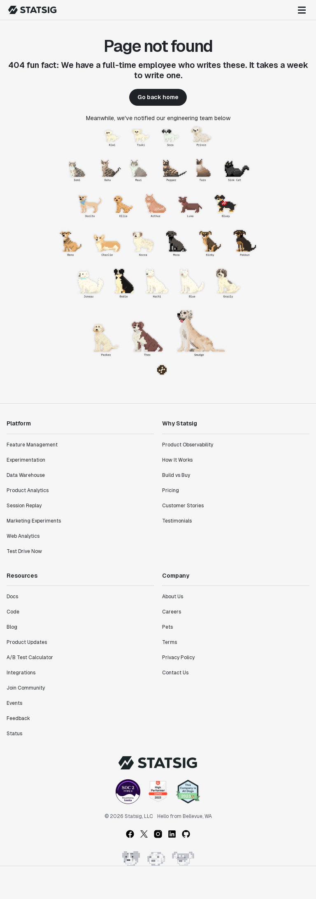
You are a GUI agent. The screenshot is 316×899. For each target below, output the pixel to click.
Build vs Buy (176, 475)
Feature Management (32, 444)
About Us (172, 596)
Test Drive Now (24, 551)
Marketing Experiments (34, 521)
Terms (169, 642)
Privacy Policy (178, 657)
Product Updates (27, 642)
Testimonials (177, 521)
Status (14, 733)
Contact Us (175, 672)
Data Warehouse (26, 475)
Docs (12, 596)
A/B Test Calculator (30, 657)
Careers (171, 612)
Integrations (21, 672)
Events (14, 703)
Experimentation (26, 460)
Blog (12, 627)
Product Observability (187, 444)
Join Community (26, 688)
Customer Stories (183, 505)
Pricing (170, 490)
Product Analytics (28, 490)
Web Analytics (23, 536)
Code (13, 612)
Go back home (158, 97)
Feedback (18, 718)
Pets (167, 627)
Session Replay (24, 505)
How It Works (177, 460)
